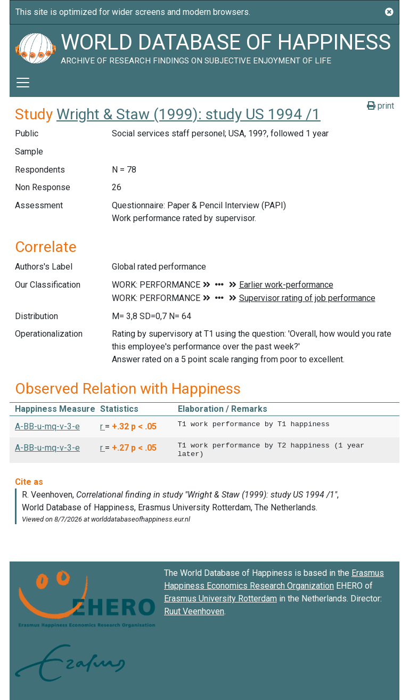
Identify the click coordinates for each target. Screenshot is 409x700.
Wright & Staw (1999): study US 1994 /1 (188, 114)
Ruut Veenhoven (194, 611)
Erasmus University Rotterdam (220, 598)
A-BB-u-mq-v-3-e (47, 426)
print (380, 106)
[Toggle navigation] (23, 82)
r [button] (102, 426)
